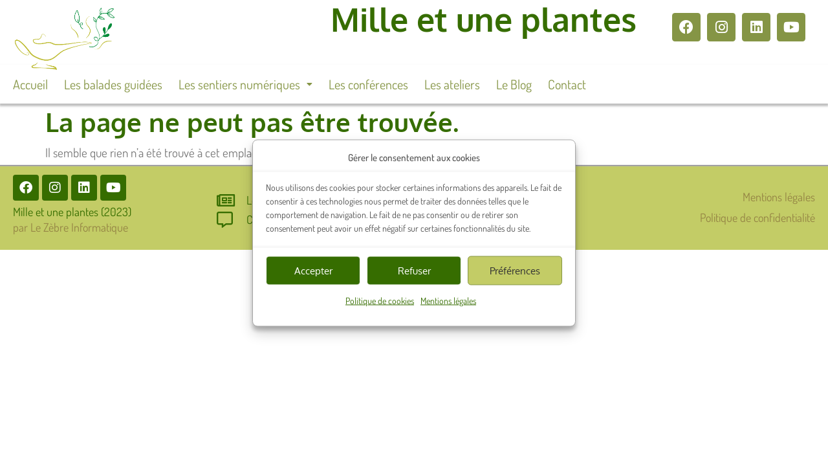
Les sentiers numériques (245, 84)
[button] (245, 84)
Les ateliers (452, 84)
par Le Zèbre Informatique (70, 227)
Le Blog (514, 84)
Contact (567, 84)
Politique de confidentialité (757, 217)
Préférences (515, 270)
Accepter (313, 270)
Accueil (30, 84)
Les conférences (368, 84)
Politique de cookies (379, 300)
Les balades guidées (113, 84)
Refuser (414, 270)
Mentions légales (448, 300)
